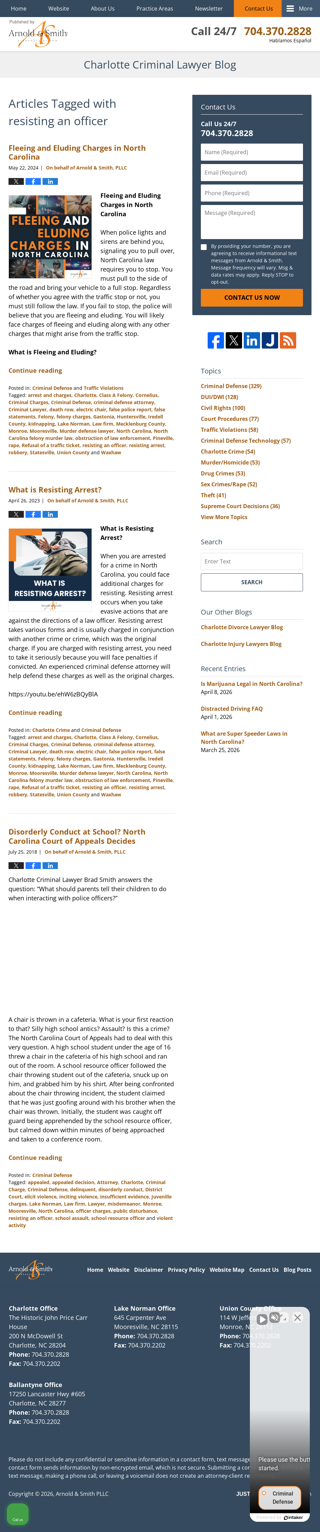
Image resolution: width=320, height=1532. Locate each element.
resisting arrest (146, 445)
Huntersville (131, 416)
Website (58, 8)
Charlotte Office (33, 1308)
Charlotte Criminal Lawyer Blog (38, 34)
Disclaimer (148, 1269)
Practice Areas (155, 8)
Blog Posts (297, 1269)
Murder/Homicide (230, 462)
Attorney (107, 1182)
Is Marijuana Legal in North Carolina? (252, 684)
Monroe (18, 431)
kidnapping (41, 424)
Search (251, 582)
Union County (73, 452)
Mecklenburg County (140, 424)
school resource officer (118, 1218)
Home (19, 8)
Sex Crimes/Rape (229, 484)
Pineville (163, 438)
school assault (72, 1218)
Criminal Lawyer (28, 409)
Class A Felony (116, 395)
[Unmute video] (199, 1314)
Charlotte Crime (51, 730)
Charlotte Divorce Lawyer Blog (242, 627)
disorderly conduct (120, 1189)
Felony (46, 416)
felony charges (74, 416)
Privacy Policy (186, 1269)
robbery (18, 452)
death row (61, 409)
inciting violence (78, 1196)
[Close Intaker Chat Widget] (297, 1314)
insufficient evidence (124, 1196)
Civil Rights (223, 408)
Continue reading (35, 370)
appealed (38, 1182)
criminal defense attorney (124, 402)
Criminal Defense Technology (246, 440)
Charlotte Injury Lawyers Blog (241, 644)
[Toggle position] (283, 1314)
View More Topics (224, 517)
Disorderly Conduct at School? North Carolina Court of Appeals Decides (77, 835)
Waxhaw (111, 452)
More (306, 8)
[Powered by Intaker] (262, 1518)
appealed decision (73, 1182)
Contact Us (259, 8)
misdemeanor (124, 1203)
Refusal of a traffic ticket (51, 445)
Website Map (227, 1269)
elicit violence (41, 1196)
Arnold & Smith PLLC (82, 1494)
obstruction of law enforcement (112, 438)
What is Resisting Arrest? (55, 489)
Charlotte (85, 395)
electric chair (91, 409)
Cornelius (146, 395)
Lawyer (96, 1203)
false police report (130, 409)
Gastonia (103, 416)
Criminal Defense (52, 388)
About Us (103, 8)
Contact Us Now (252, 297)
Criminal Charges (28, 402)
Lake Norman (74, 424)
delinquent (83, 1189)
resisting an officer (104, 445)
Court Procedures (230, 419)
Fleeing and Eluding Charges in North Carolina (77, 152)
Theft (213, 495)
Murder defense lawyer (87, 431)
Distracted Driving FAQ (232, 708)
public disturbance (135, 1211)
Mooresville (43, 431)
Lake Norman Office (145, 1308)
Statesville (42, 452)
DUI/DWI (219, 397)
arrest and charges (49, 395)
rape (14, 445)
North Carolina (133, 431)
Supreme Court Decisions (240, 506)
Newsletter (209, 8)
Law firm (102, 424)
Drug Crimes (223, 473)
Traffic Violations (104, 388)
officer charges (93, 1211)
